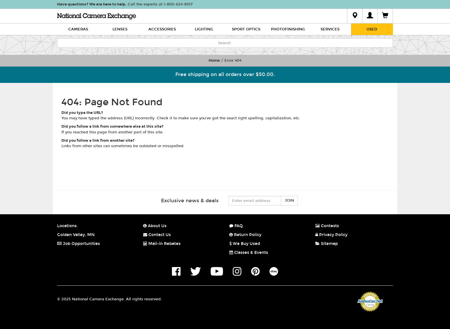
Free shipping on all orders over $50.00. (225, 74)
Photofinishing (288, 29)
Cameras (78, 29)
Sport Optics (246, 29)
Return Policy (245, 234)
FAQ (236, 225)
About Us (154, 225)
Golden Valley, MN (76, 234)
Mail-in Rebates (162, 243)
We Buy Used (244, 243)
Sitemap (326, 243)
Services (330, 29)
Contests (327, 225)
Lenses (120, 29)
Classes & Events (248, 252)
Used (371, 29)
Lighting (204, 29)
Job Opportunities (78, 243)
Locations (67, 225)
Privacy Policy (331, 234)
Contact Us (157, 234)
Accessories (162, 29)
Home (214, 60)
